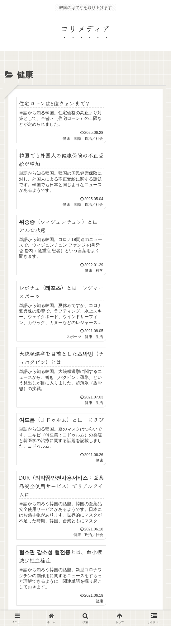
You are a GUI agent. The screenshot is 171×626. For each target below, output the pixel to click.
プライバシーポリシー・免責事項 (30, 570)
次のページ (88, 478)
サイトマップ (86, 566)
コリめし (141, 566)
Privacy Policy (124, 585)
